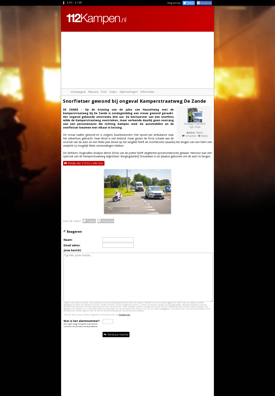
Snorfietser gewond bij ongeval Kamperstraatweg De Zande (134, 101)
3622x (203, 135)
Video (113, 92)
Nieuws (93, 92)
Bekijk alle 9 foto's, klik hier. (84, 163)
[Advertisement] (137, 58)
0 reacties (189, 135)
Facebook (204, 3)
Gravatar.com (124, 314)
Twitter (188, 3)
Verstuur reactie (116, 334)
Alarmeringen (129, 92)
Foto (104, 92)
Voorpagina (78, 92)
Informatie (147, 92)
